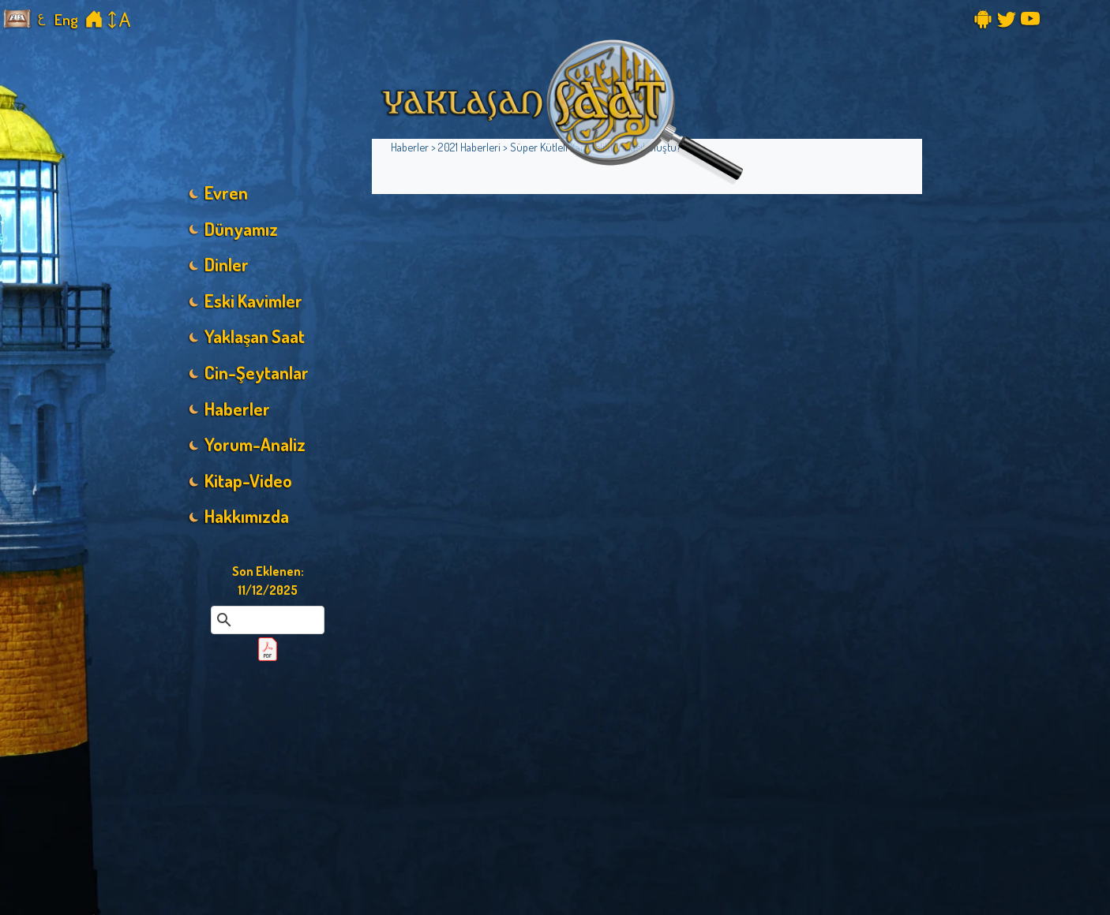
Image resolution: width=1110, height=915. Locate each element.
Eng (66, 19)
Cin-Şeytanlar (256, 372)
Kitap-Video (248, 480)
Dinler (226, 264)
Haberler (237, 409)
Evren (226, 192)
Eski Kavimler (253, 300)
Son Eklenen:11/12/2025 (268, 580)
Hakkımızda (246, 516)
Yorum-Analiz (255, 444)
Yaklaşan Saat (254, 336)
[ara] (265, 620)
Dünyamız (241, 229)
